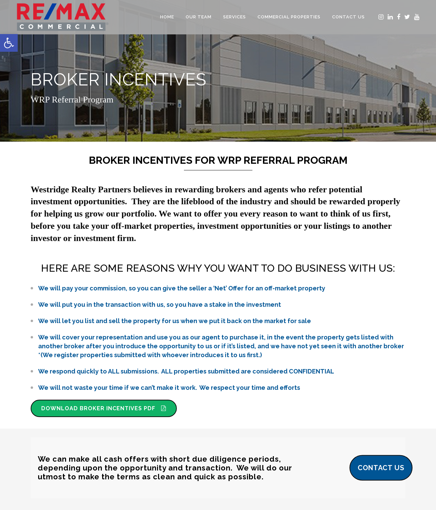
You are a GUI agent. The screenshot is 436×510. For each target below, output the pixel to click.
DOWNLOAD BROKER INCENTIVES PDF (103, 408)
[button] (9, 43)
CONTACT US (381, 467)
